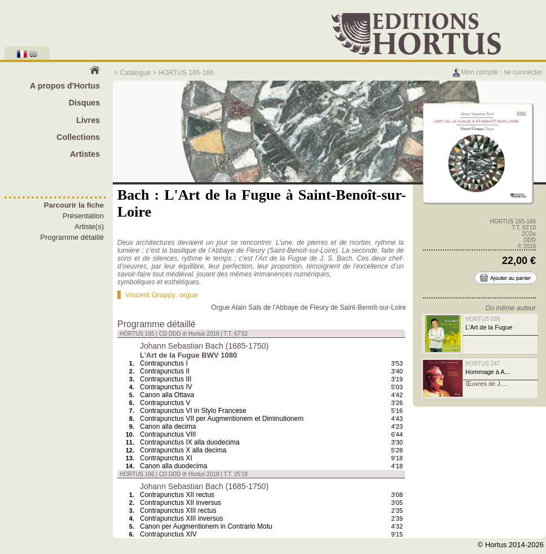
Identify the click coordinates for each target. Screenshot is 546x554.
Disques (84, 102)
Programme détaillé (72, 237)
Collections (78, 137)
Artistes (85, 154)
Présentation (83, 216)
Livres (88, 120)
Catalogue (135, 73)
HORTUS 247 (482, 363)
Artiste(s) (89, 226)
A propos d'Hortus (65, 85)
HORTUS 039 (482, 319)
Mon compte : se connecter (497, 72)
